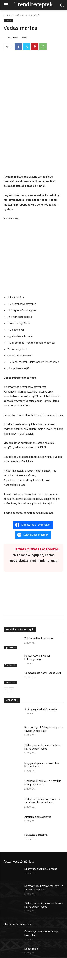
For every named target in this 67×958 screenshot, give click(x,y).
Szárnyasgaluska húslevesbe (40, 709)
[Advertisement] (33, 139)
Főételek (19, 15)
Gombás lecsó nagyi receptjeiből (42, 672)
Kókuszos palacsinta (36, 834)
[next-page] (11, 689)
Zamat (14, 37)
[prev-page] (6, 689)
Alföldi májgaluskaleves (37, 816)
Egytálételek (10, 648)
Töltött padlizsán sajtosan (39, 638)
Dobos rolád (31, 948)
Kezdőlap (8, 15)
